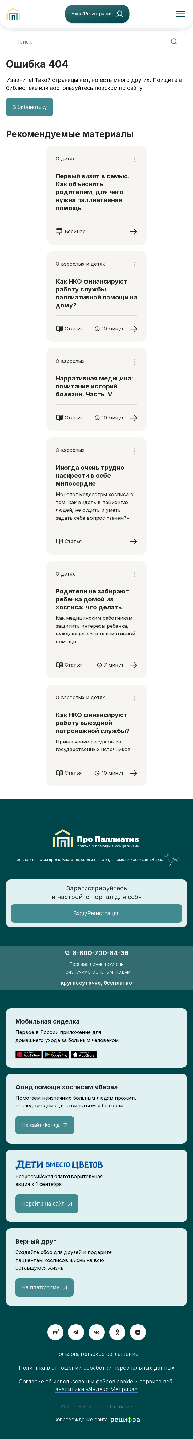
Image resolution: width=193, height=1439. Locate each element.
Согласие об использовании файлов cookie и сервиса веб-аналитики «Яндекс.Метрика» (97, 1385)
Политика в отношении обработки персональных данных (97, 1367)
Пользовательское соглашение (96, 1354)
